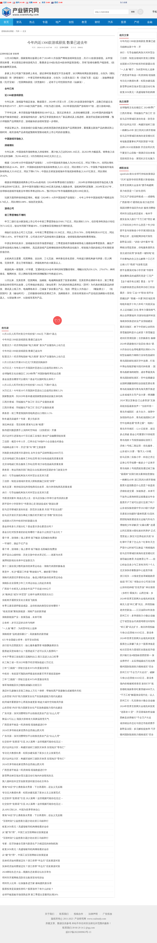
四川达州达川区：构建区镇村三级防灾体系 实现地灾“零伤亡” (33, 747)
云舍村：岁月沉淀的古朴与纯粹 (18, 623)
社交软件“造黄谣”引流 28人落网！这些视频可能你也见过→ (32, 741)
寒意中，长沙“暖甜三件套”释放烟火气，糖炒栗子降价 (30, 572)
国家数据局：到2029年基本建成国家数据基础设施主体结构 (32, 396)
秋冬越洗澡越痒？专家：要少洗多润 (20, 419)
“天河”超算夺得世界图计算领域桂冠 (137, 179)
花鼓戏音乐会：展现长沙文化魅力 (137, 158)
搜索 (133, 12)
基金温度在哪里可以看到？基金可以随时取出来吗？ (29, 379)
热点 (32, 22)
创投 (71, 22)
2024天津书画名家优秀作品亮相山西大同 (23, 730)
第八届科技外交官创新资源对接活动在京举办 (25, 781)
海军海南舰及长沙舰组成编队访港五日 (22, 685)
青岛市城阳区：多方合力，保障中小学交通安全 (137, 412)
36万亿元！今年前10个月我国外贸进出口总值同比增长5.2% (32, 368)
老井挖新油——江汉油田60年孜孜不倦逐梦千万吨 (137, 610)
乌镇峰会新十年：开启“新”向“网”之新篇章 (24, 447)
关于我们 (49, 914)
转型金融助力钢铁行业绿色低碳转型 (137, 355)
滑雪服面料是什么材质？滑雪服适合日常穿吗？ (137, 332)
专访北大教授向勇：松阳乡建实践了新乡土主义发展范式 (31, 753)
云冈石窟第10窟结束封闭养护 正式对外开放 (137, 530)
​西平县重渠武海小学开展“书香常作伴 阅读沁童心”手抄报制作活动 (137, 270)
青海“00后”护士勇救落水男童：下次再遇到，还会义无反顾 (32, 787)
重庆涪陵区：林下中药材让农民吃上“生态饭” (137, 327)
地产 (58, 22)
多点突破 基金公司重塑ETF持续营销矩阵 (137, 434)
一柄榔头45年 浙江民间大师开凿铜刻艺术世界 (137, 130)
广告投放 (107, 914)
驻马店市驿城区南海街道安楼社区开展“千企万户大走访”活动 (137, 136)
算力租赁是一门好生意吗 (133, 191)
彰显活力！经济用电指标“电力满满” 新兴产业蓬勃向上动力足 (33, 345)
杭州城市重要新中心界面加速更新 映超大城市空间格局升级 (32, 702)
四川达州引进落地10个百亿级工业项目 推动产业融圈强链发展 (34, 436)
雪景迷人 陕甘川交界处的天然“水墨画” (137, 536)
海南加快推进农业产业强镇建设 (136, 321)
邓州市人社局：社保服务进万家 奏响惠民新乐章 (27, 883)
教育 (84, 22)
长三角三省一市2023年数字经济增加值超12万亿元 (27, 662)
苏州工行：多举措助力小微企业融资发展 (137, 615)
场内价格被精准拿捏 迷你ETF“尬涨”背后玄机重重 (137, 683)
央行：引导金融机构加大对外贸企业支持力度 (25, 475)
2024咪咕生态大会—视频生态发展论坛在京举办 (26, 872)
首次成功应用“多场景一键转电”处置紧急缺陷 (137, 253)
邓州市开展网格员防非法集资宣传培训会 (23, 877)
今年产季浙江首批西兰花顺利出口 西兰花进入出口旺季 (30, 656)
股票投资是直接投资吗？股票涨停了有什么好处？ (27, 889)
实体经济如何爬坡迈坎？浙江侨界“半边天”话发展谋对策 (31, 860)
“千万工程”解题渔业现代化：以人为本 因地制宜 (137, 695)
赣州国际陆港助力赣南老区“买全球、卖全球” (137, 666)
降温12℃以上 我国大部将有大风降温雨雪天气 (25, 719)
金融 (149, 22)
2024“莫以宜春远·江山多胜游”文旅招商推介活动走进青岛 (137, 400)
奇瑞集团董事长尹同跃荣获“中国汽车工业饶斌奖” (137, 141)
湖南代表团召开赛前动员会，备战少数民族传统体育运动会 (32, 577)
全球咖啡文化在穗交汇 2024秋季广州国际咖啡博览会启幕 (31, 373)
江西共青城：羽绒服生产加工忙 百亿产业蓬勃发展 (28, 402)
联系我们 (64, 914)
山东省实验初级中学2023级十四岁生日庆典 (137, 508)
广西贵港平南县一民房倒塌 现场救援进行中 (24, 724)
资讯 (19, 22)
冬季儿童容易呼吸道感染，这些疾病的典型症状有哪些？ (31, 606)
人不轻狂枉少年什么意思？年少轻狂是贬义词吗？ (137, 225)
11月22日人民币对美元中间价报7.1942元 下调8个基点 (29, 334)
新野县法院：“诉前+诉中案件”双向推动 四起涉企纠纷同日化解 (137, 242)
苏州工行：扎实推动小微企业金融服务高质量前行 (137, 700)
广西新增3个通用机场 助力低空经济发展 (137, 202)
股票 (123, 22)
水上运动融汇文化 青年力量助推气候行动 (137, 310)
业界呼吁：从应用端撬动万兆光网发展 (137, 661)
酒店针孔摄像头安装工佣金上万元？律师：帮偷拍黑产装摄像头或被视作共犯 (41, 690)
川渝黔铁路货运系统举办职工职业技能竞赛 (137, 287)
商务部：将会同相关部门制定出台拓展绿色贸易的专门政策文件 (34, 470)
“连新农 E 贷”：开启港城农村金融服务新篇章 (137, 712)
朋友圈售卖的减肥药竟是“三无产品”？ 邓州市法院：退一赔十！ (137, 276)
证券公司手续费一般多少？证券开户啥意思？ (137, 462)
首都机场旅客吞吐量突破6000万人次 (137, 689)
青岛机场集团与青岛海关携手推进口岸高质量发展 (137, 389)
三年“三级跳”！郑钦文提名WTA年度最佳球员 (25, 668)
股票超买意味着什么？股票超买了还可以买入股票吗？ (30, 651)
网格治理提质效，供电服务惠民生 (137, 247)
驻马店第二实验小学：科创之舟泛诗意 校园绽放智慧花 (137, 457)
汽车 (110, 22)
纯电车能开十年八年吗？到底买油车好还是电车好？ (137, 304)
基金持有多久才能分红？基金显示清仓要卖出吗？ (27, 526)
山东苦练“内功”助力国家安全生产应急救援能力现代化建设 (32, 696)
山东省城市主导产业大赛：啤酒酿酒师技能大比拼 (137, 395)
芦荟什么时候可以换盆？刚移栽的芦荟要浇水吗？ (137, 547)
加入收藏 (123, 2)
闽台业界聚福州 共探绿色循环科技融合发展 (137, 315)
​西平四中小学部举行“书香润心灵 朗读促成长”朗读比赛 (30, 504)
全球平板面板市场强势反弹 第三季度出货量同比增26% (30, 894)
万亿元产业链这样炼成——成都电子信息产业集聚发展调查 (137, 196)
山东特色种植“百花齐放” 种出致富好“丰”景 (137, 587)
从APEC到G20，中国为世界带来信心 (21, 809)
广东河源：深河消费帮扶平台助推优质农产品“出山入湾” (31, 713)
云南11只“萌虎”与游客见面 (134, 264)
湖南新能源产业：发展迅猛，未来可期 (22, 617)
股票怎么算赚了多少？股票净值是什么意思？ (137, 644)
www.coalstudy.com (96, 918)
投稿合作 (78, 914)
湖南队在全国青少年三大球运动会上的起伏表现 (26, 583)
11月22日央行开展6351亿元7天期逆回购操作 (24, 362)
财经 (97, 22)
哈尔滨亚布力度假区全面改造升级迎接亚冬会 (137, 649)
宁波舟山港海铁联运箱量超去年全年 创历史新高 (137, 496)
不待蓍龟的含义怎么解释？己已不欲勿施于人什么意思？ (137, 259)
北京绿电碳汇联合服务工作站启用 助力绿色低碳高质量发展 (32, 458)
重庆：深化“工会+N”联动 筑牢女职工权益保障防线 (137, 293)
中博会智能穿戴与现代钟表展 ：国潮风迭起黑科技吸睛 (137, 366)
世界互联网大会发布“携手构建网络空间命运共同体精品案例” (137, 185)
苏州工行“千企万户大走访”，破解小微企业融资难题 (137, 672)
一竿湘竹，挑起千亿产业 (15, 543)
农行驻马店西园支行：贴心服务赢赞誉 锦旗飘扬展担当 (30, 645)
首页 (6, 22)
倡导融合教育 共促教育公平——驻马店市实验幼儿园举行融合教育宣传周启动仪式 (137, 559)
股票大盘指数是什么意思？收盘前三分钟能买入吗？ (137, 485)
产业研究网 (80, 918)
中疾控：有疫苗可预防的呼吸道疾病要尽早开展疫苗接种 (31, 673)
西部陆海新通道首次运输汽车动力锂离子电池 (137, 519)
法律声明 (93, 914)
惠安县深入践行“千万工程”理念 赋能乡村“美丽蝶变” (137, 219)
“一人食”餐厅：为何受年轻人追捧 (19, 628)
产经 (136, 22)
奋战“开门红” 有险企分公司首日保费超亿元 (137, 581)
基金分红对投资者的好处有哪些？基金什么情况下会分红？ (32, 532)
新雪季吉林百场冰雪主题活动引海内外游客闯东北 (27, 775)
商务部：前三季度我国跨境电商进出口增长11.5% (27, 413)
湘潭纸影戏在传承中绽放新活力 (18, 560)
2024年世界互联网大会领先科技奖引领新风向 (137, 598)
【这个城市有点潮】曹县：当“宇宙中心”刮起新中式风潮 (137, 281)
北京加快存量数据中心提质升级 (136, 570)
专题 (45, 22)
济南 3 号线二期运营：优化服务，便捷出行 (137, 445)
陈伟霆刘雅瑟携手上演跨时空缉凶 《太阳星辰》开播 (29, 430)
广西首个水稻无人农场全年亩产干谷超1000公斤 (26, 589)
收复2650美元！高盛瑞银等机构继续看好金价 (25, 826)
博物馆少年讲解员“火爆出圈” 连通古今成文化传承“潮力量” (137, 525)
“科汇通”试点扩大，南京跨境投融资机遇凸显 (137, 627)
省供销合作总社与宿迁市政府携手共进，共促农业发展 (137, 723)
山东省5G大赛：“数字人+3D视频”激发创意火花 (135, 451)
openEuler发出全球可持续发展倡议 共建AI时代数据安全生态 (137, 174)
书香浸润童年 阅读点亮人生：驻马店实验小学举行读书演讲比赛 (35, 498)
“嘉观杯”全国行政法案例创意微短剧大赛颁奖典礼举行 (137, 474)
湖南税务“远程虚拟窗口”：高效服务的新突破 (25, 634)
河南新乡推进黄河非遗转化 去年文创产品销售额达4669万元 (32, 453)
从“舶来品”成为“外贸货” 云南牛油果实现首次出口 (27, 594)
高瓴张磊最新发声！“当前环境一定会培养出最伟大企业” (137, 406)
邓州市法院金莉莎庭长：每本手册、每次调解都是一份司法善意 (136, 213)
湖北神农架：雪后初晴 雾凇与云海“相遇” (23, 424)
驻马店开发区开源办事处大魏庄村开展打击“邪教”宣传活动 (32, 515)
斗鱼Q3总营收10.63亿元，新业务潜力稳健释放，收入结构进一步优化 (137, 632)
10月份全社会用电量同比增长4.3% (137, 349)
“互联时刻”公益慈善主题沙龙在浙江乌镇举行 (25, 821)
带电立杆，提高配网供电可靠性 (136, 236)
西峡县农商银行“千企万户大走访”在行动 (135, 717)
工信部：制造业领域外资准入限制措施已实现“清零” (28, 481)
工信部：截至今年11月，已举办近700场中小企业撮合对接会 (33, 441)
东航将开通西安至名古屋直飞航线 (19, 600)
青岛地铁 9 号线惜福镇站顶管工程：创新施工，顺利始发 (136, 440)
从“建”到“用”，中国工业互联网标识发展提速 (25, 832)
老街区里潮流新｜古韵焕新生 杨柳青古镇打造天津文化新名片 (137, 338)
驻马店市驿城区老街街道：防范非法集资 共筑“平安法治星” (32, 509)
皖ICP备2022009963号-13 (78, 932)
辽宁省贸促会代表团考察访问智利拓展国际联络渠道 (137, 621)
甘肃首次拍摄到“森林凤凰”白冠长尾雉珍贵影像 (137, 513)
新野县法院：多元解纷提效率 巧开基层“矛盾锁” (137, 729)
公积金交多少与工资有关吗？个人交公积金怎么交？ (137, 564)
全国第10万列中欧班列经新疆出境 (19, 521)
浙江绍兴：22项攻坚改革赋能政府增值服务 (137, 576)
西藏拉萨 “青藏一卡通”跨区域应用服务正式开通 (137, 298)
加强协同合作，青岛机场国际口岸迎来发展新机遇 (137, 417)
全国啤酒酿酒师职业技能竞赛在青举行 (137, 383)
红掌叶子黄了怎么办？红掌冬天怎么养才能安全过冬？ (137, 542)
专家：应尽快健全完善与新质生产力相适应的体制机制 (30, 843)
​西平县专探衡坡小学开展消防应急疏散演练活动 (137, 230)
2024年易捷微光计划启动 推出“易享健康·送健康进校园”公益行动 (137, 344)
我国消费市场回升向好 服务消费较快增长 (137, 208)
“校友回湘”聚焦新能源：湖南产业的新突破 (24, 611)
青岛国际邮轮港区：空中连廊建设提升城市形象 (137, 378)
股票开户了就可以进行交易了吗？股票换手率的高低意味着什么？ (137, 502)
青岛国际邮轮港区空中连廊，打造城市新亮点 (137, 361)
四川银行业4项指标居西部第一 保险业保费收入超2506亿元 (137, 655)
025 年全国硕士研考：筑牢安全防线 (20, 639)
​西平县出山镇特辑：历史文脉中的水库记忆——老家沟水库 (32, 555)
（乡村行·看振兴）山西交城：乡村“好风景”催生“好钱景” (136, 593)
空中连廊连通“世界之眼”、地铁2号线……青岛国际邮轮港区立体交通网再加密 (137, 423)
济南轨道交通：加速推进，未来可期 (137, 491)
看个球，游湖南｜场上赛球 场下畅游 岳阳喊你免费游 (29, 538)
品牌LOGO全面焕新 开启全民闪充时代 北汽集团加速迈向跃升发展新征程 (137, 147)
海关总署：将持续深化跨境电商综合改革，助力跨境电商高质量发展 (37, 487)
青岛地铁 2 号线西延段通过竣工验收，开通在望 (137, 468)
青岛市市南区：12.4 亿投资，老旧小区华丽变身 (137, 429)
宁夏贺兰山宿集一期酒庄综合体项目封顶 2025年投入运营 (137, 153)
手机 (154, 11)
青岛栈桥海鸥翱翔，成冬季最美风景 (137, 372)
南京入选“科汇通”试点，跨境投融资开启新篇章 (137, 604)
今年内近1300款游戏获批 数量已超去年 (22, 339)
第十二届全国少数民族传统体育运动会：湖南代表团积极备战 (33, 566)
